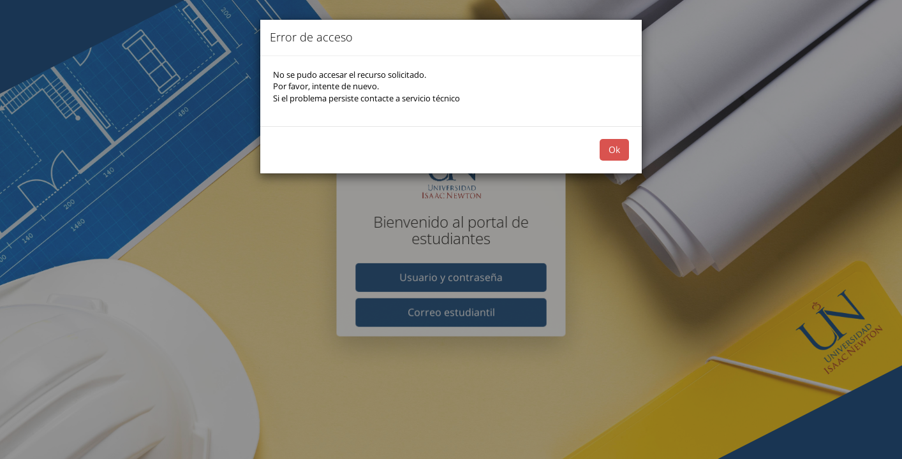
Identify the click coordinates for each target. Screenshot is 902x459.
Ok (614, 149)
